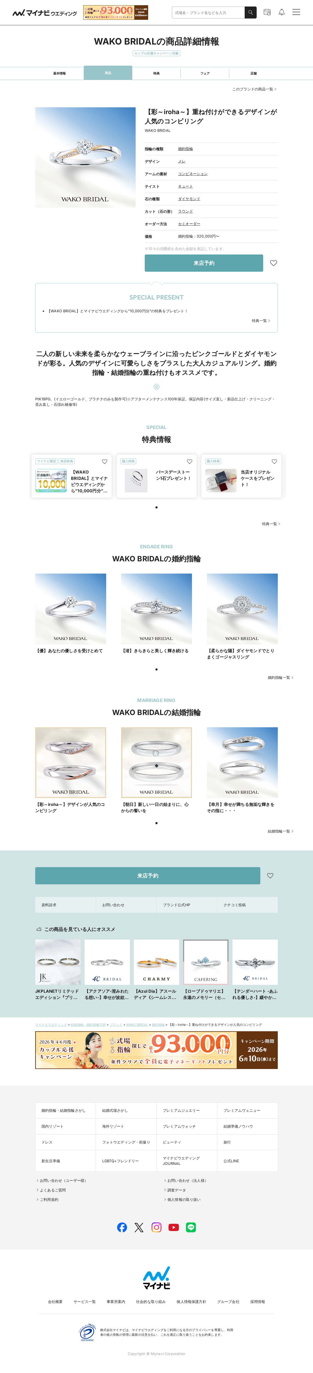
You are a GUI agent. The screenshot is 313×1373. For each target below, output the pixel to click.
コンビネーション (193, 173)
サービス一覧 (85, 1301)
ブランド (116, 1025)
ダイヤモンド (189, 198)
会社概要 (55, 1301)
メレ (181, 161)
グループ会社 (228, 1301)
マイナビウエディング (51, 1025)
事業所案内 (116, 1301)
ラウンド (185, 211)
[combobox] (208, 12)
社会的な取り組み (151, 1301)
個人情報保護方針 (191, 1301)
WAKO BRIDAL (137, 1025)
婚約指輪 (185, 148)
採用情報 (257, 1301)
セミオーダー (189, 223)
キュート (185, 186)
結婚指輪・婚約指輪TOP (88, 1025)
